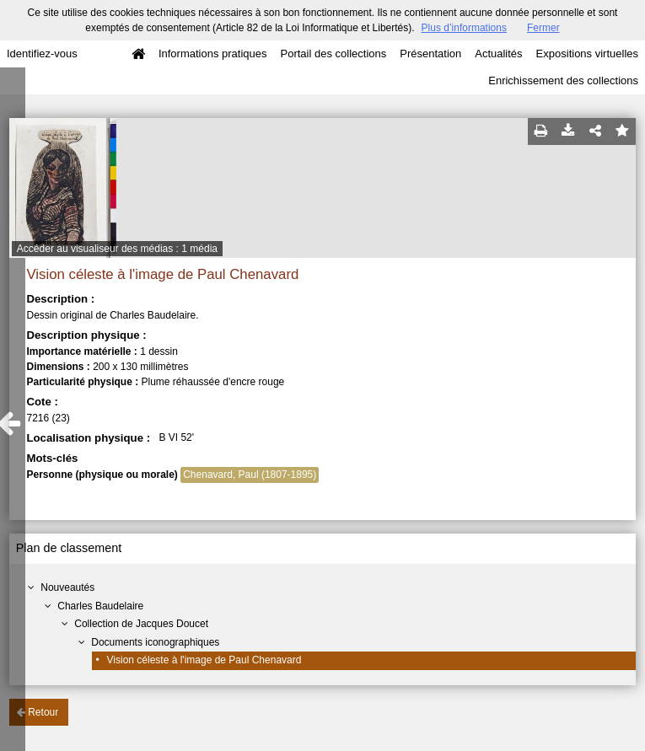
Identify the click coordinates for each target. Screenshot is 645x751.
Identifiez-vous (42, 53)
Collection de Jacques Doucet (141, 624)
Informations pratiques (213, 53)
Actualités (498, 53)
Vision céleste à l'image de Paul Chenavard (204, 660)
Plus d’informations (464, 28)
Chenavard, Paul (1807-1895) (249, 474)
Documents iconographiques (155, 642)
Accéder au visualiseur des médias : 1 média (117, 249)
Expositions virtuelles (587, 53)
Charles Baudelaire (100, 606)
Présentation (430, 53)
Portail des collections (334, 53)
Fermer (543, 28)
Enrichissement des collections (563, 80)
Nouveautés (67, 587)
